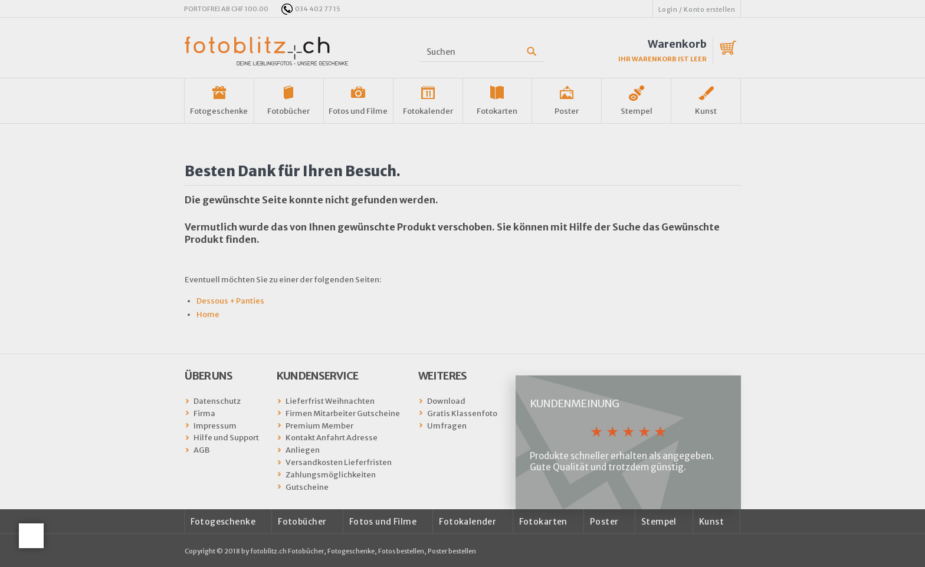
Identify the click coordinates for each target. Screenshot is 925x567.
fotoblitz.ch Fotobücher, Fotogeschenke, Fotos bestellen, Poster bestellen (363, 551)
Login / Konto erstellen (697, 9)
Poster (567, 111)
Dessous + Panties (230, 301)
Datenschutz (217, 401)
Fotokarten (497, 111)
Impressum (215, 426)
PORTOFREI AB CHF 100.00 (226, 9)
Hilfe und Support (226, 438)
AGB (201, 450)
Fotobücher (288, 111)
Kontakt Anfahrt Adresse (332, 438)
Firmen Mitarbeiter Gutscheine (343, 413)
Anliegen (303, 450)
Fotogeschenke (219, 111)
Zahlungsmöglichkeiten (331, 475)
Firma (204, 413)
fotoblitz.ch (266, 51)
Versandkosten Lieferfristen (339, 462)
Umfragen (447, 426)
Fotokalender (428, 111)
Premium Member (319, 426)
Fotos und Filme (358, 111)
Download (446, 401)
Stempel (636, 111)
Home (207, 314)
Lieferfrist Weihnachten (330, 401)
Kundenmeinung (574, 403)
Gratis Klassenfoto (462, 413)
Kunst (706, 111)
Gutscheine (307, 487)
